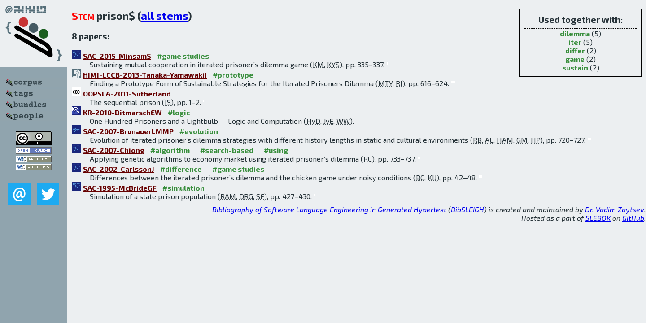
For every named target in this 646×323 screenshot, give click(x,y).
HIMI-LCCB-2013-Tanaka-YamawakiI (145, 74)
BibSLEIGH (467, 209)
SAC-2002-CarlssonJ (118, 169)
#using (276, 150)
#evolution (198, 131)
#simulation (183, 187)
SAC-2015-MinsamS (117, 56)
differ (575, 50)
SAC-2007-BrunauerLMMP (128, 131)
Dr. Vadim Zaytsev (614, 209)
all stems (164, 15)
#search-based (226, 150)
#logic (179, 112)
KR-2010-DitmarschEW (122, 112)
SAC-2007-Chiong (113, 150)
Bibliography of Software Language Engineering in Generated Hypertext (329, 209)
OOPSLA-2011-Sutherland (127, 93)
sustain (575, 67)
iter (574, 42)
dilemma (575, 33)
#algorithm (170, 150)
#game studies (183, 56)
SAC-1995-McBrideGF (120, 187)
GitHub (633, 218)
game (575, 59)
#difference (181, 169)
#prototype (233, 74)
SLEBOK (598, 218)
